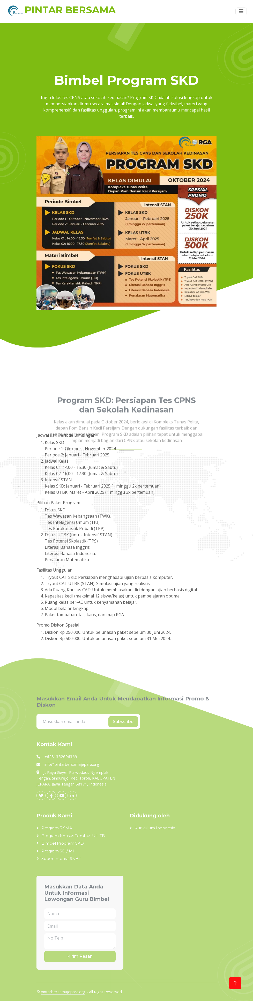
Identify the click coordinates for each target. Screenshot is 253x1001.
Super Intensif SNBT (61, 858)
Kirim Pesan (80, 956)
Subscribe (123, 721)
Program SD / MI (57, 851)
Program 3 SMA (56, 827)
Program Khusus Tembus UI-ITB (73, 835)
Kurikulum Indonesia (155, 827)
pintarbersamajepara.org (63, 991)
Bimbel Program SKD (62, 843)
